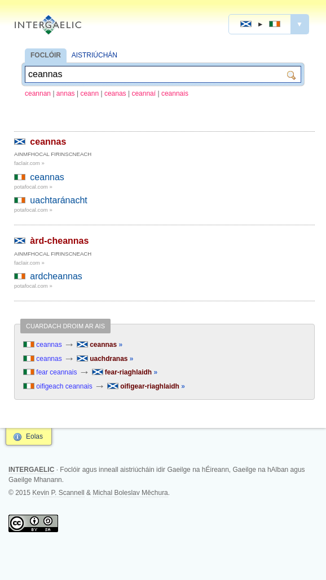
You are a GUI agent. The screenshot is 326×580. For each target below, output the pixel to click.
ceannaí (143, 93)
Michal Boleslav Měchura (130, 493)
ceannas (48, 141)
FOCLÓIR (45, 55)
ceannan (38, 93)
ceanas (115, 93)
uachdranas (105, 359)
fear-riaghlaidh (125, 372)
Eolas (34, 436)
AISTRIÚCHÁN (94, 55)
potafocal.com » (33, 187)
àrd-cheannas (59, 241)
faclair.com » (29, 163)
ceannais (174, 93)
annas (65, 93)
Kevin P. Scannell (58, 493)
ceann (89, 93)
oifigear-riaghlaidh (146, 386)
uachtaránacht (58, 200)
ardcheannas (56, 276)
